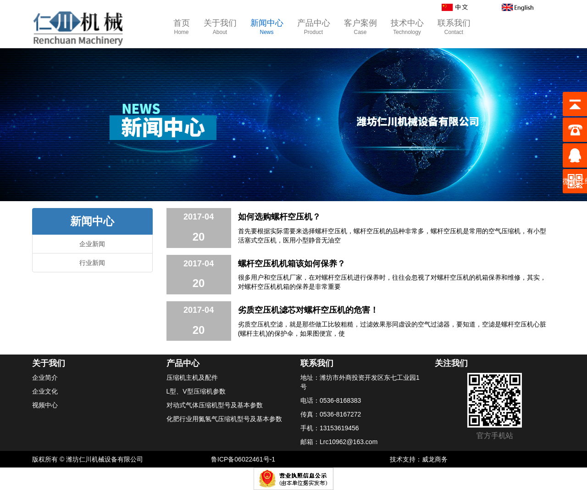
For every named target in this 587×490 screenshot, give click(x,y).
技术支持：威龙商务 (419, 459)
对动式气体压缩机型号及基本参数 (214, 405)
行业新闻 (92, 262)
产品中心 (313, 27)
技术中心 (407, 27)
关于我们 (220, 27)
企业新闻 (92, 244)
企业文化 (45, 391)
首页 (181, 27)
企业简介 (45, 377)
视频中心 (45, 405)
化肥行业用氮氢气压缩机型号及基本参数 (224, 418)
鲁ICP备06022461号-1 (243, 459)
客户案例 (360, 27)
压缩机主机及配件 (192, 377)
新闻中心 (266, 27)
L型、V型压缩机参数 (196, 391)
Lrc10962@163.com (348, 441)
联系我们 (454, 27)
